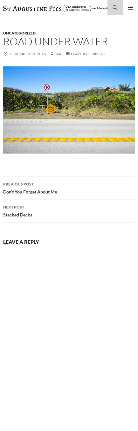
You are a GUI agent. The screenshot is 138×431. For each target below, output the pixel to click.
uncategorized (19, 33)
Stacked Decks (69, 210)
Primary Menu (130, 7)
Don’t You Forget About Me (69, 187)
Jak (58, 53)
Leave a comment (88, 53)
